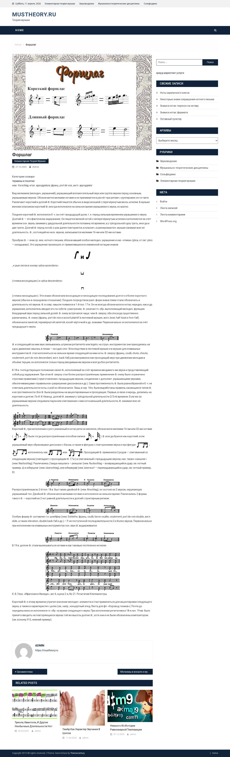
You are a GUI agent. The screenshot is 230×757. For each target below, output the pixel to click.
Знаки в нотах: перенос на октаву (179, 105)
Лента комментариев (172, 214)
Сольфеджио (150, 3)
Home (19, 30)
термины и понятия (23, 181)
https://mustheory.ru (46, 650)
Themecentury (77, 753)
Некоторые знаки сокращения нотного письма (187, 99)
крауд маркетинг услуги (170, 73)
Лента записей (168, 208)
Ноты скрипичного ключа (174, 92)
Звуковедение (86, 3)
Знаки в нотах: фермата (174, 112)
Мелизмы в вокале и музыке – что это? (136, 671)
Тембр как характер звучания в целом (81, 731)
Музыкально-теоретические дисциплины (119, 3)
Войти (163, 201)
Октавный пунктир (171, 119)
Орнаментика (25, 671)
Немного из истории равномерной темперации (126, 727)
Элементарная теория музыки (60, 3)
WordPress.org (168, 221)
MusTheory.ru (34, 14)
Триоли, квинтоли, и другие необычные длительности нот (33, 724)
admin (35, 167)
